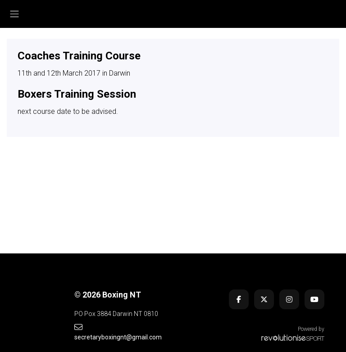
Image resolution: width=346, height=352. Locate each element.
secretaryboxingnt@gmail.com (118, 332)
